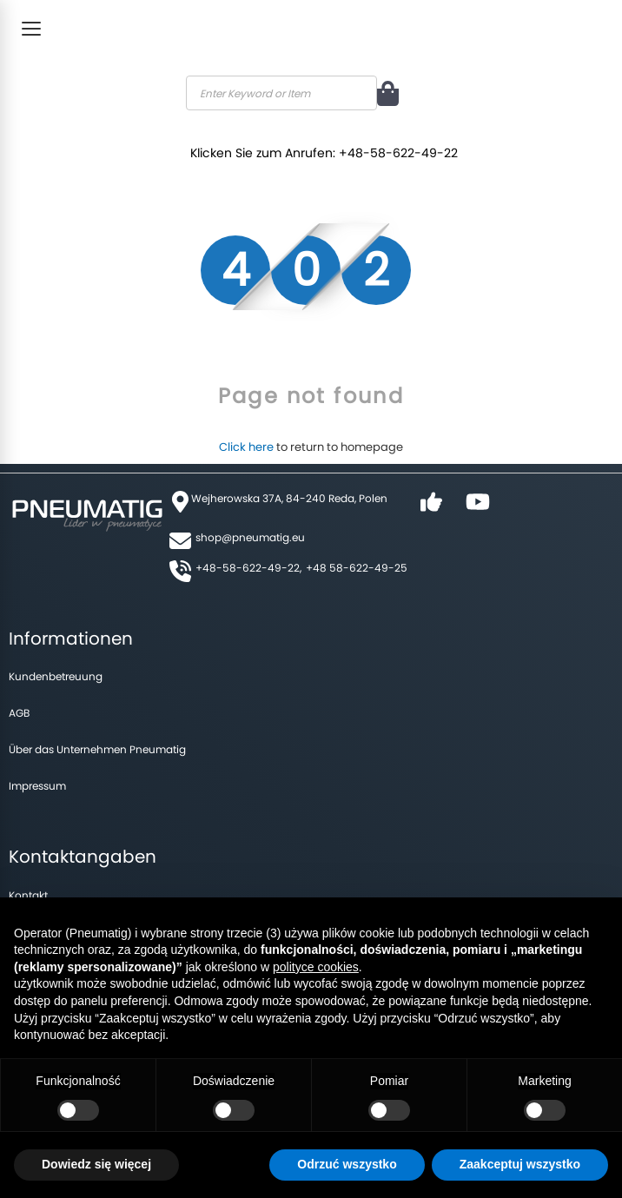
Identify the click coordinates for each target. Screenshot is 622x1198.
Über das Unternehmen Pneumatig (97, 749)
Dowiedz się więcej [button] (96, 1164)
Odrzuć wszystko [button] (346, 1164)
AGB (19, 712)
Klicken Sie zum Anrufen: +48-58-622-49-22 (328, 149)
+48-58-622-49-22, (248, 567)
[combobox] (281, 93)
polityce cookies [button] (316, 967)
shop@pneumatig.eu (250, 537)
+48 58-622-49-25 (356, 567)
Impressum (37, 785)
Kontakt (28, 895)
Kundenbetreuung (56, 676)
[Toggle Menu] (31, 29)
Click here (246, 447)
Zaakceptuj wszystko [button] (520, 1164)
